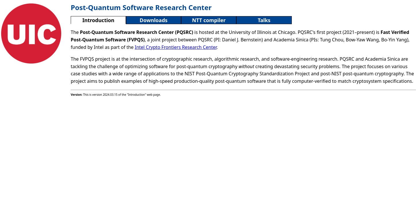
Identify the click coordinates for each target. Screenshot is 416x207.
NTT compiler (209, 20)
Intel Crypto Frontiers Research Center (176, 47)
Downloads (154, 20)
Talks (264, 20)
